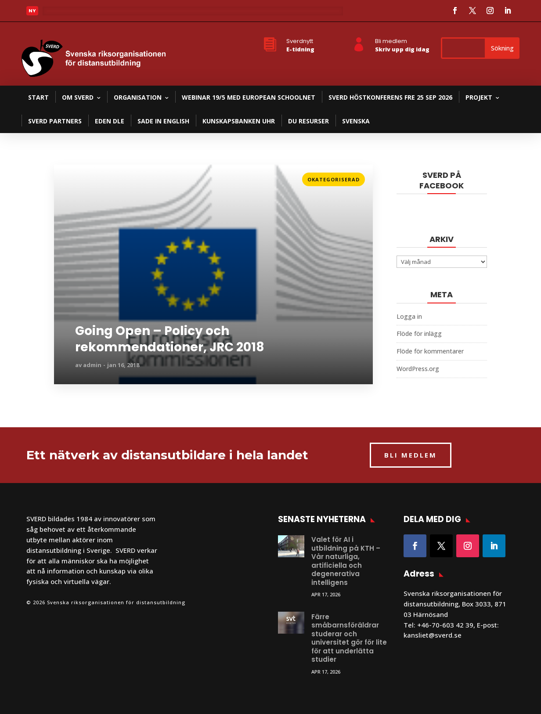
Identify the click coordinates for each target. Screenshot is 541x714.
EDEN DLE (109, 121)
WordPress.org (418, 368)
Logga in (409, 316)
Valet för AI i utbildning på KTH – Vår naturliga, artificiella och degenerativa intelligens (345, 561)
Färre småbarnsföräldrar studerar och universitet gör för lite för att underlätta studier (349, 638)
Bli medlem (391, 41)
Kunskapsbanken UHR (238, 121)
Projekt (478, 97)
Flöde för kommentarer (430, 351)
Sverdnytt (299, 41)
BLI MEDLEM (410, 455)
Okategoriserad (333, 179)
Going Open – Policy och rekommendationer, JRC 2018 (169, 339)
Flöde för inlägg (419, 333)
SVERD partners (55, 121)
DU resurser (308, 121)
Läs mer (66, 177)
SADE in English (163, 121)
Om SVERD (78, 97)
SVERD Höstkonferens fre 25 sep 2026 (390, 97)
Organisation (138, 97)
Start (38, 97)
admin (92, 365)
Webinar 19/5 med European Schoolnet (248, 97)
